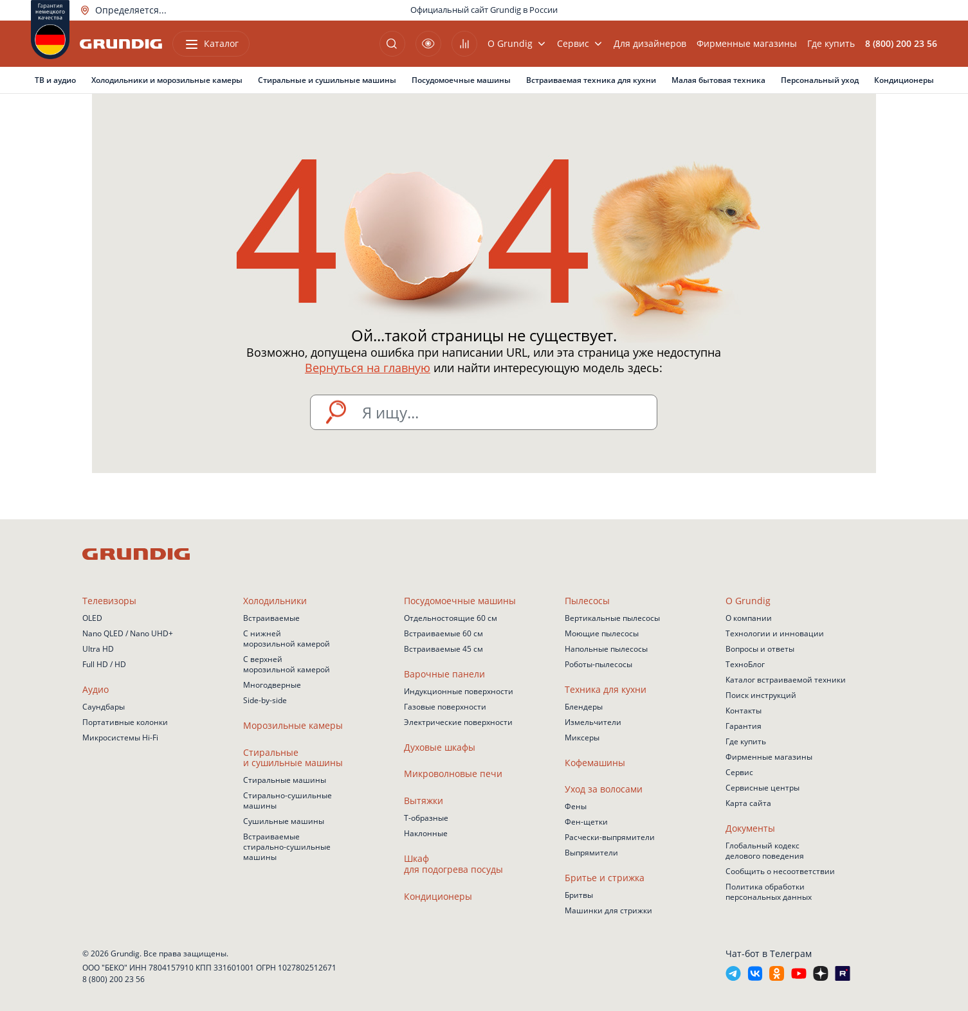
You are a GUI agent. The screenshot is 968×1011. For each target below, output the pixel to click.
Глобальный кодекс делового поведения (765, 850)
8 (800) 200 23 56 (113, 979)
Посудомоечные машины (461, 80)
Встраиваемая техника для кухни (591, 80)
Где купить (831, 43)
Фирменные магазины (747, 43)
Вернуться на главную (367, 367)
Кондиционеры (904, 80)
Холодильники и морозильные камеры (166, 80)
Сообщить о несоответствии (780, 871)
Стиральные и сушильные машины (327, 80)
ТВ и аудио (55, 80)
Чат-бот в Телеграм (769, 953)
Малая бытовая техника (718, 80)
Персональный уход (820, 80)
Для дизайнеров (650, 43)
